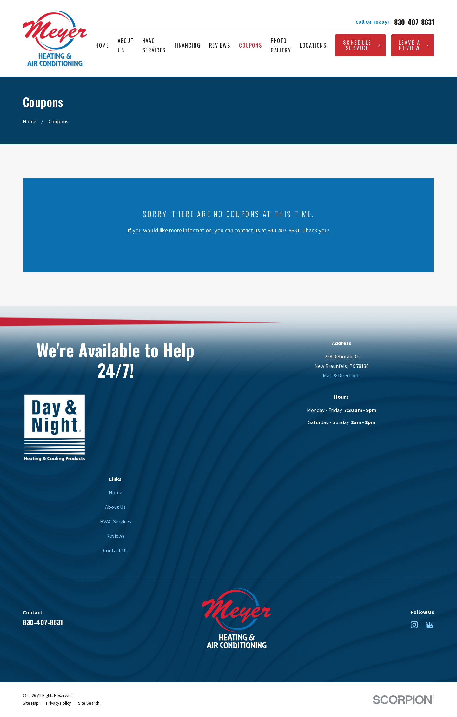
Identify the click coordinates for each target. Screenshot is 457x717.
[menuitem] (31, 703)
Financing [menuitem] (188, 45)
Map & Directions (342, 375)
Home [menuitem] (102, 45)
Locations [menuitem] (313, 45)
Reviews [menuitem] (219, 45)
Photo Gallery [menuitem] (281, 45)
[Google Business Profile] (429, 624)
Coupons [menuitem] (250, 45)
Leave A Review (414, 44)
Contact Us (115, 550)
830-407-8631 (414, 21)
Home (115, 492)
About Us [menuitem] (126, 45)
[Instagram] (414, 624)
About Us (115, 507)
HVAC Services (115, 521)
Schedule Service (362, 44)
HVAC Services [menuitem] (154, 45)
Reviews (115, 536)
